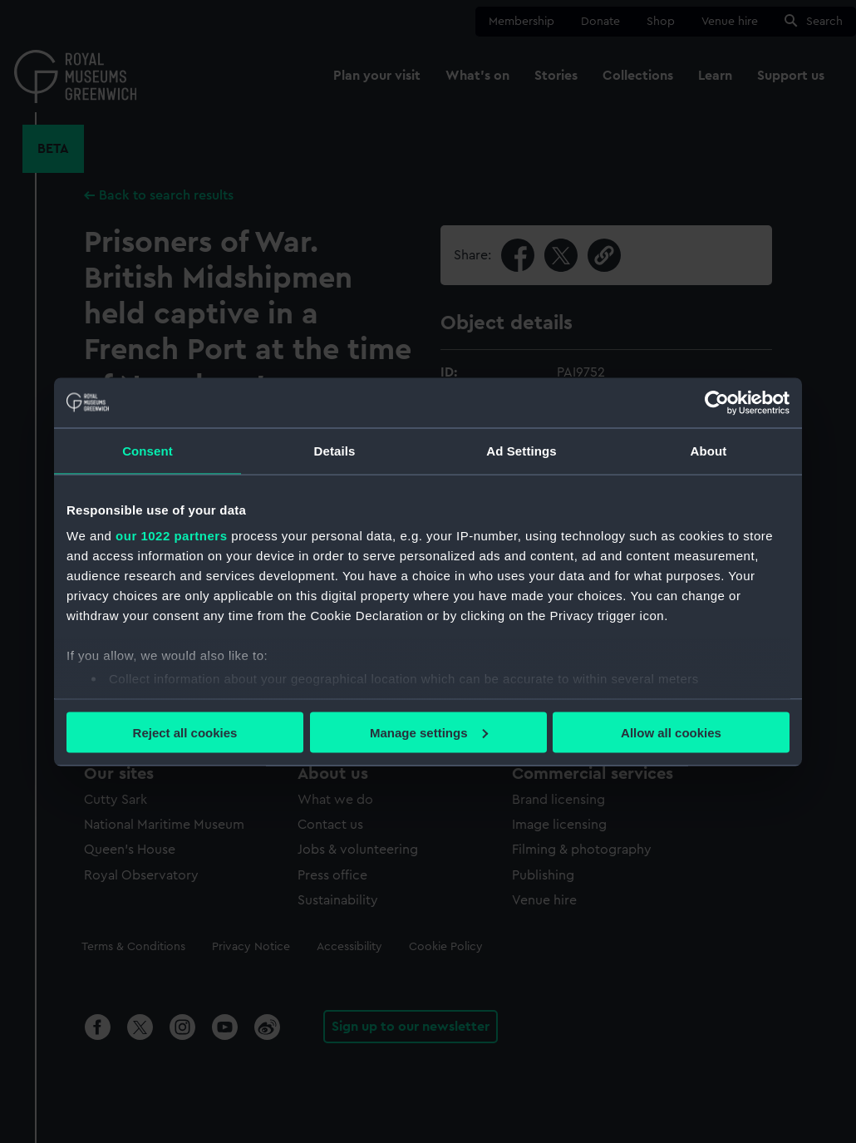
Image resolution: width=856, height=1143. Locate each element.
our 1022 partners (171, 536)
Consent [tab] (147, 450)
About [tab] (709, 450)
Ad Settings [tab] (521, 450)
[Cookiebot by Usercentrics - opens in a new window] (717, 402)
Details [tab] (335, 450)
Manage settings (429, 732)
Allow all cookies (671, 732)
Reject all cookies (185, 732)
